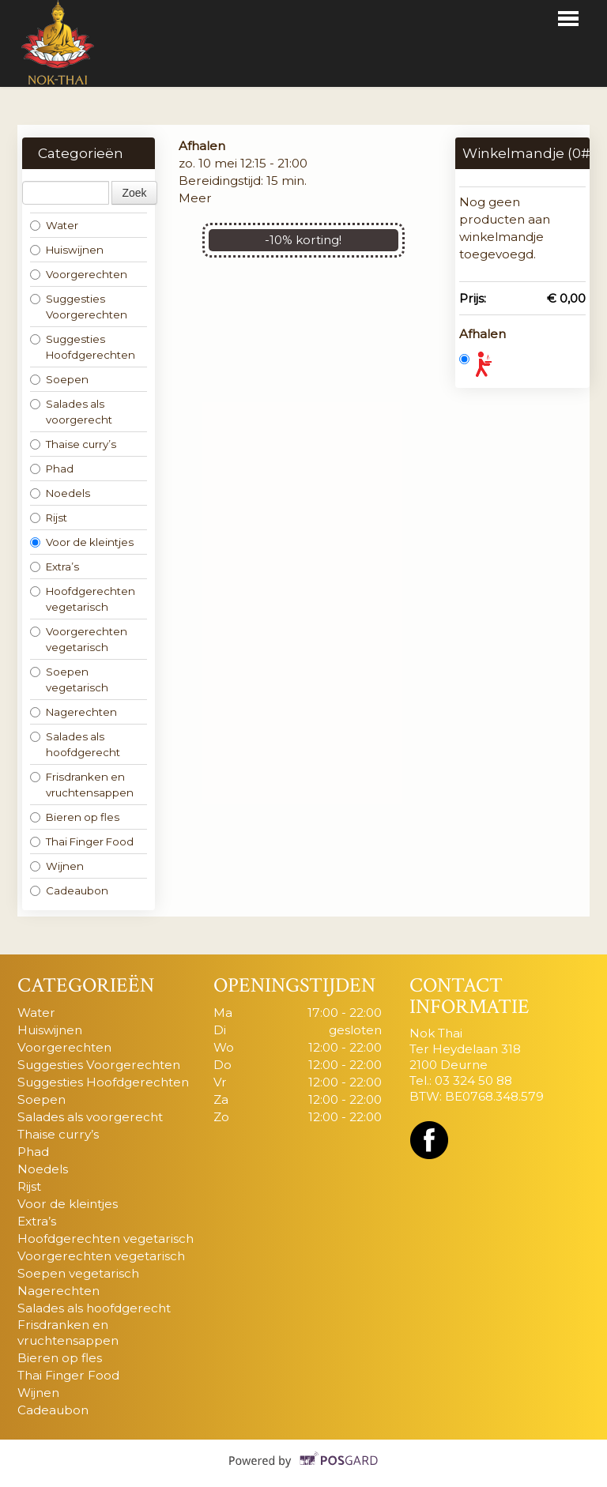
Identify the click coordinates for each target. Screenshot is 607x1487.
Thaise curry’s (73, 444)
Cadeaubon (69, 890)
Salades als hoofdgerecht (75, 744)
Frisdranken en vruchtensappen (82, 784)
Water (54, 225)
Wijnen (57, 866)
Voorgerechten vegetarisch (78, 639)
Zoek (134, 192)
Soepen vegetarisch (69, 679)
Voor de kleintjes (82, 542)
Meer (195, 197)
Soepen (59, 379)
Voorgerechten (78, 274)
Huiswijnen (67, 249)
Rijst (48, 517)
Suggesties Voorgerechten (78, 306)
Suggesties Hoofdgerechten (82, 347)
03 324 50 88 (473, 1080)
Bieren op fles (74, 817)
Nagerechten (73, 712)
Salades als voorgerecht (71, 411)
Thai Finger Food (82, 841)
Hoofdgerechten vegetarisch (82, 599)
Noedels (60, 493)
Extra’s (54, 566)
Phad (52, 468)
